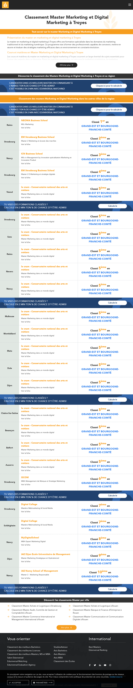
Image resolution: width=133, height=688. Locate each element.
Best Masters (95, 647)
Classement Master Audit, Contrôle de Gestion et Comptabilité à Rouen (34, 611)
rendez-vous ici (116, 676)
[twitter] (95, 665)
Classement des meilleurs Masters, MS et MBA (28, 654)
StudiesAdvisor (61, 647)
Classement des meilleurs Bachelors (23, 647)
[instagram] (110, 665)
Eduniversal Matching (17, 661)
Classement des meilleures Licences (23, 650)
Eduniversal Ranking (98, 650)
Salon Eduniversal (15, 657)
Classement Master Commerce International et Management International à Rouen (33, 618)
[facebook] (90, 665)
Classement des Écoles (64, 661)
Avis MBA (58, 657)
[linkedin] (100, 665)
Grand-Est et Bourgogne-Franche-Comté (100, 128)
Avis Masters (59, 654)
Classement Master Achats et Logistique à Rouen (95, 605)
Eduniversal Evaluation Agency (21, 664)
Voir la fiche (25, 127)
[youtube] (105, 665)
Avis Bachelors (60, 650)
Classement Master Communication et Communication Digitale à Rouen (98, 618)
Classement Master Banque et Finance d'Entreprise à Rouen (97, 611)
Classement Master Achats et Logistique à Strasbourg (36, 605)
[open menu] (129, 4)
